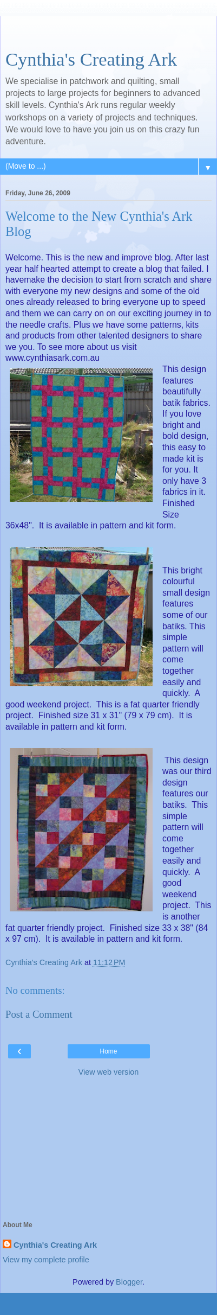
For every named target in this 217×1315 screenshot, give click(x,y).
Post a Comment (39, 1014)
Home (108, 1051)
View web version (108, 1072)
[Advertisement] (108, 29)
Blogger (129, 1282)
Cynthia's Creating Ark (91, 59)
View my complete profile (46, 1259)
